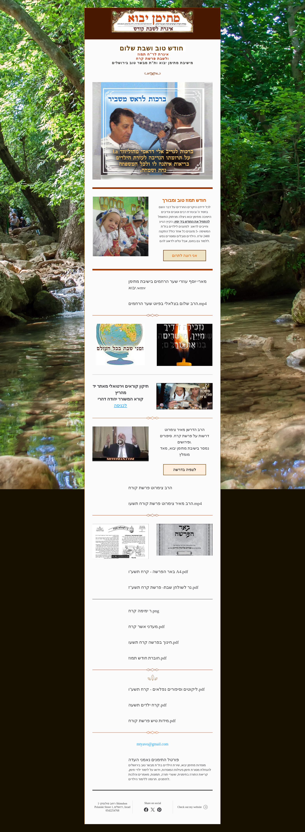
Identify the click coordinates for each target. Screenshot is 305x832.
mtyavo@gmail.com (152, 744)
